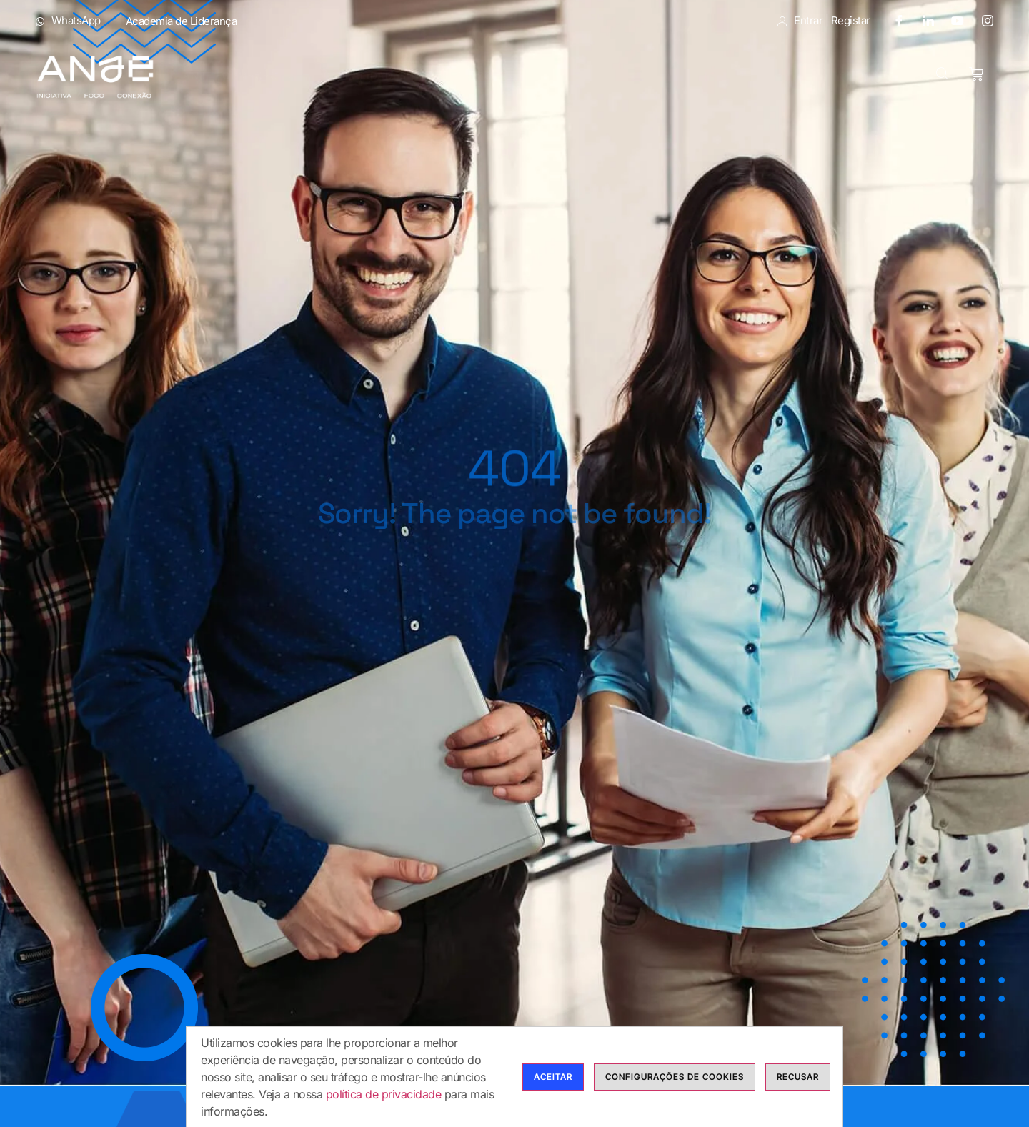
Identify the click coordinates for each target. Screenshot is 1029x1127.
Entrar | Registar (823, 20)
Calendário (774, 75)
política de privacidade (384, 1094)
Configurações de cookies (674, 1076)
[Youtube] (952, 20)
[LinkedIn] (923, 20)
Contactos (873, 75)
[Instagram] (982, 20)
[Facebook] (893, 20)
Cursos (487, 75)
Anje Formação (240, 75)
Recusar (798, 1076)
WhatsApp (68, 20)
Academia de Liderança (181, 21)
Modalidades (376, 75)
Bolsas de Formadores (629, 75)
